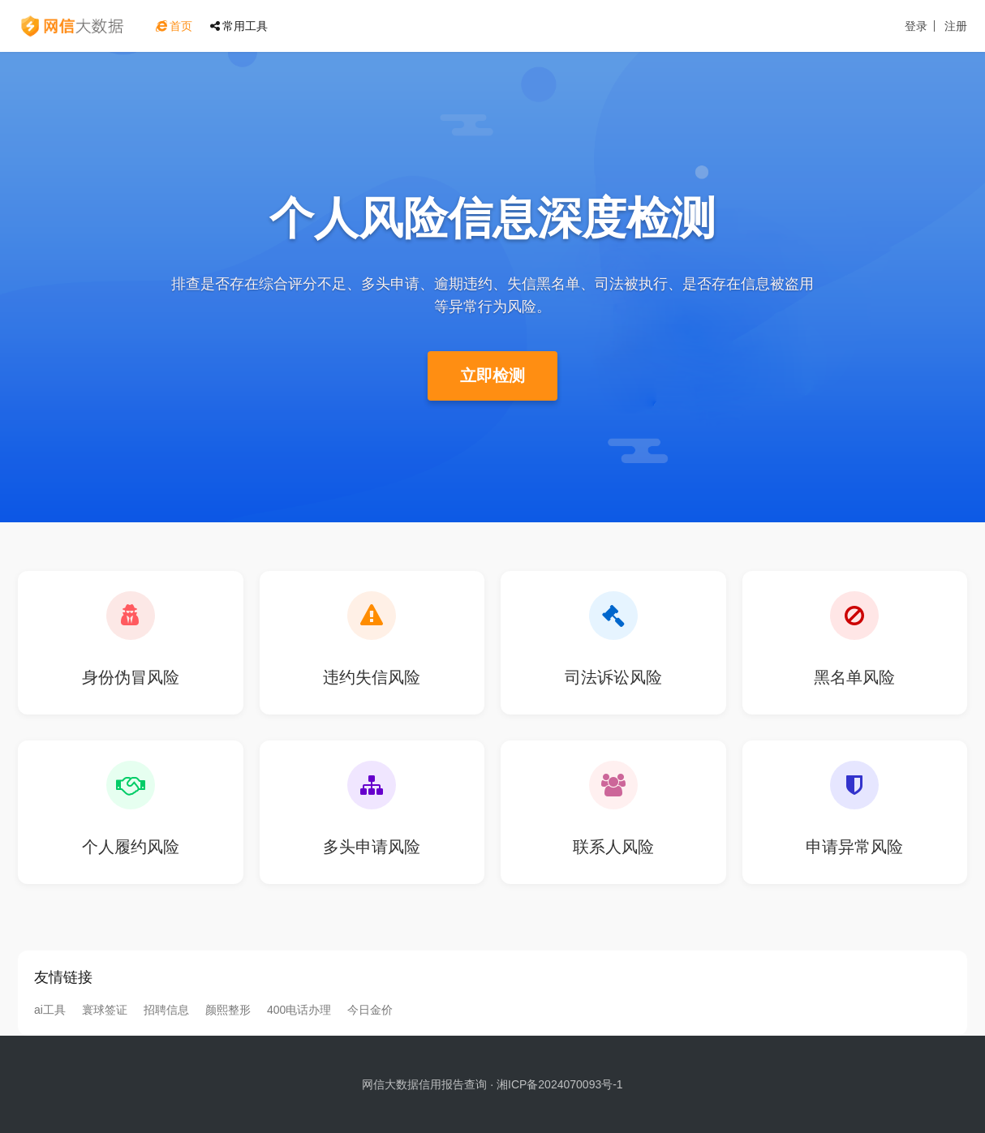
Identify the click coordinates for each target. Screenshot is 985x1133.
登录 (916, 25)
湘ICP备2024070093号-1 (560, 1084)
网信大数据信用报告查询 (424, 1084)
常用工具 (239, 26)
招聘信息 (166, 1009)
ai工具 (50, 1009)
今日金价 (370, 1009)
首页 (174, 26)
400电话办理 (299, 1009)
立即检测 (492, 375)
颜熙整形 (228, 1009)
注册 (955, 25)
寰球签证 (104, 1009)
